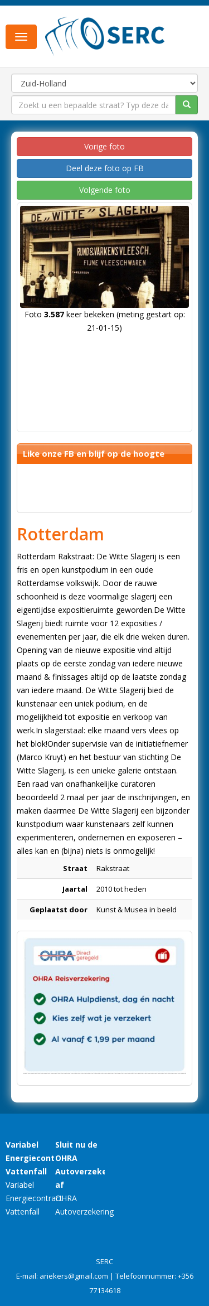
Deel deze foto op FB (105, 168)
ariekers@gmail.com (74, 1276)
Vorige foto (104, 146)
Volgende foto (104, 190)
